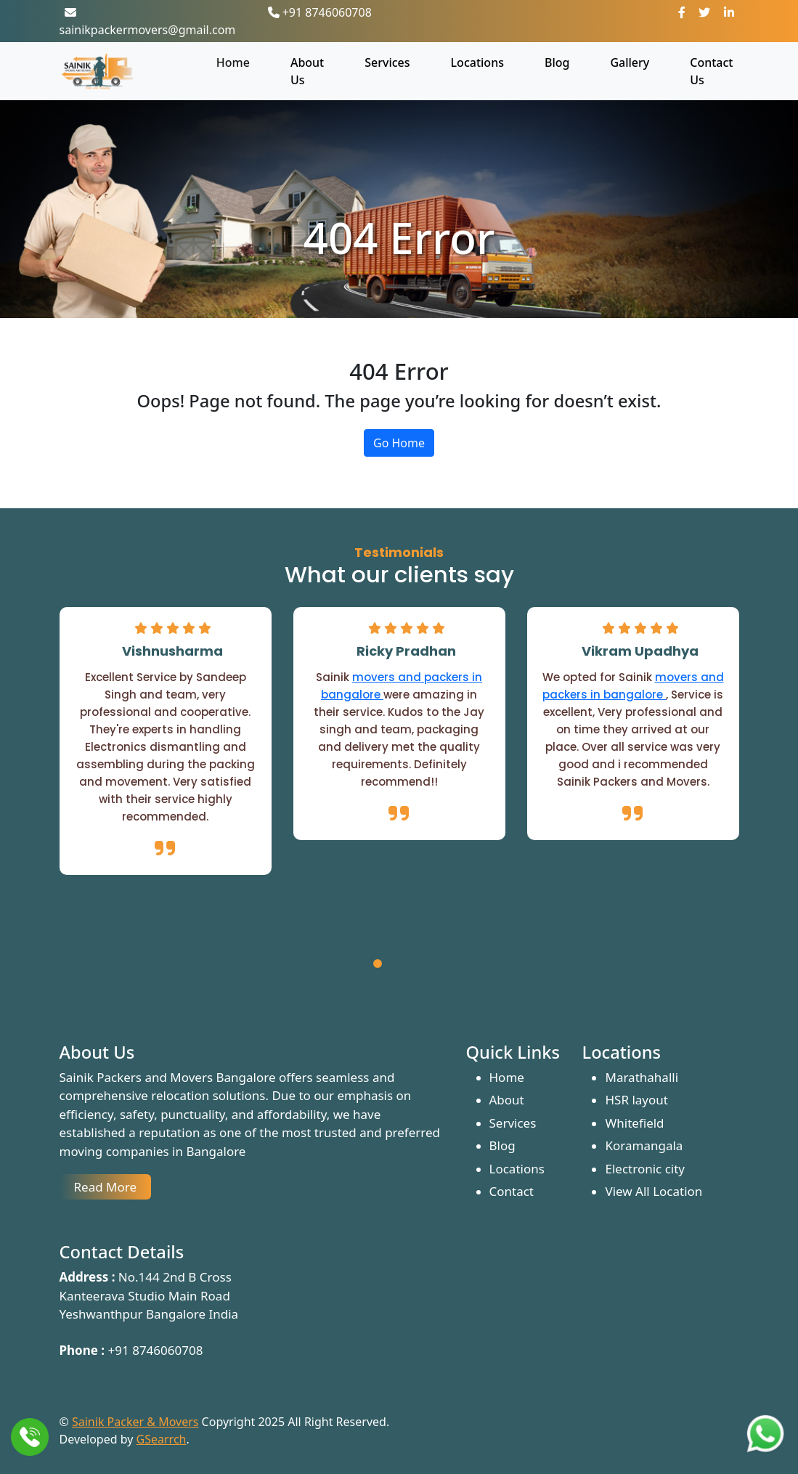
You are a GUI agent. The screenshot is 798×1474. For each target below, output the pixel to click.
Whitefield (634, 1123)
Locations (477, 62)
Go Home (399, 443)
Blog (557, 62)
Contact (511, 1191)
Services (387, 62)
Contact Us (711, 71)
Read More (105, 1186)
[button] (377, 966)
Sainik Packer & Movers (135, 1422)
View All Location (653, 1191)
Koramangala (644, 1145)
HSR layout (636, 1099)
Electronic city (645, 1168)
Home (233, 62)
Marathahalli (641, 1077)
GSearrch (162, 1439)
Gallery (629, 62)
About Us (307, 71)
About (506, 1099)
